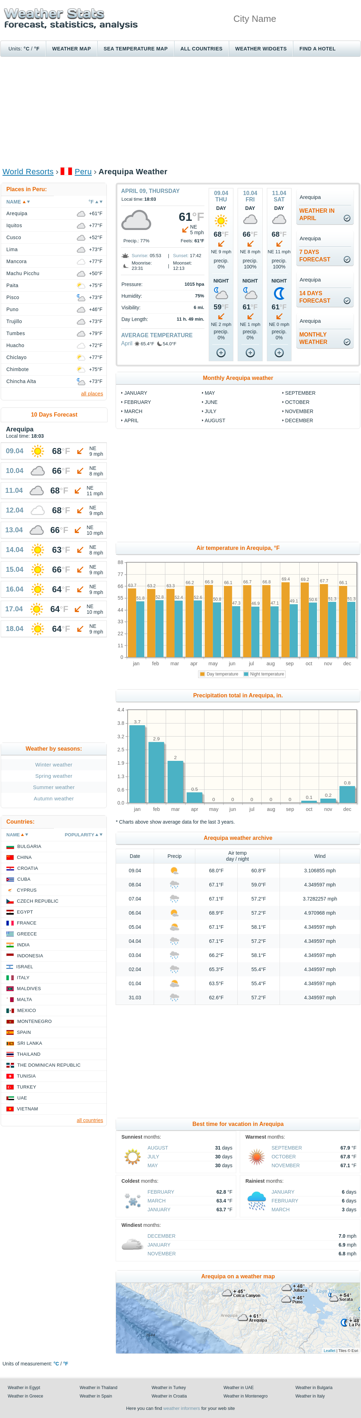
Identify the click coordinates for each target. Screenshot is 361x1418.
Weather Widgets (261, 48)
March (133, 411)
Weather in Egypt (24, 1387)
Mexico (26, 1010)
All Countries (201, 48)
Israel (24, 966)
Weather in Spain (96, 1396)
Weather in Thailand (98, 1387)
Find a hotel (317, 48)
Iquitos (14, 225)
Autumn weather (54, 798)
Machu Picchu (22, 273)
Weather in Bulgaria (313, 1387)
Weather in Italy (310, 1396)
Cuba (23, 879)
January (135, 393)
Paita (12, 285)
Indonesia (30, 955)
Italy (23, 977)
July (210, 411)
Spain (24, 1032)
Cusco (13, 237)
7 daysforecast (314, 255)
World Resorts (28, 171)
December (299, 420)
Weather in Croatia (169, 1396)
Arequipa (16, 213)
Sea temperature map (136, 48)
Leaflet (329, 1351)
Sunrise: (139, 255)
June (211, 402)
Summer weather (54, 787)
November (299, 411)
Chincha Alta (21, 381)
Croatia (27, 868)
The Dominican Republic (49, 1065)
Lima (12, 249)
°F (36, 48)
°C (27, 48)
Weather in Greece (25, 1396)
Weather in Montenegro (246, 1396)
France (26, 923)
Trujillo (14, 321)
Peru (83, 171)
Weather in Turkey (169, 1387)
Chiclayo (16, 357)
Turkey (26, 1087)
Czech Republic (38, 901)
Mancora (16, 261)
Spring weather (53, 776)
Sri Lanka (29, 1043)
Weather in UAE (239, 1387)
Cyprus (27, 890)
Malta (24, 999)
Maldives (29, 988)
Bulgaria (29, 846)
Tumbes (15, 333)
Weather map (71, 48)
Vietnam (27, 1108)
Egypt (25, 912)
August (215, 420)
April (126, 343)
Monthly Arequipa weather (238, 378)
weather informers (181, 1408)
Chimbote (17, 369)
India (23, 944)
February (137, 402)
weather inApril (317, 214)
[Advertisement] (180, 111)
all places (92, 393)
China (24, 857)
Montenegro (34, 1021)
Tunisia (26, 1076)
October (297, 402)
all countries (90, 1120)
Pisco (12, 297)
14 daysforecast (314, 297)
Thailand (29, 1054)
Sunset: (181, 255)
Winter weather (53, 765)
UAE (22, 1098)
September (300, 393)
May (210, 393)
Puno (12, 309)
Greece (27, 934)
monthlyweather (313, 338)
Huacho (15, 345)
